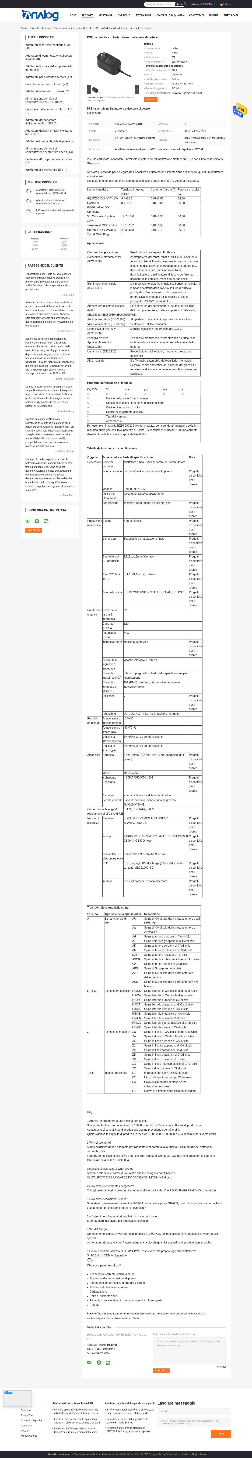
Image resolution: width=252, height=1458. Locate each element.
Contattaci (196, 15)
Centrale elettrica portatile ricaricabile (48, 159)
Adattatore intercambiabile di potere (47, 141)
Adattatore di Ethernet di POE (43, 170)
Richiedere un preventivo (201, 4)
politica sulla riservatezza (57, 1454)
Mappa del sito (29, 1435)
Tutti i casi (231, 15)
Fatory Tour (143, 15)
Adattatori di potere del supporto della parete (130, 1403)
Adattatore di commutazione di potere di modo (66, 28)
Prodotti (88, 15)
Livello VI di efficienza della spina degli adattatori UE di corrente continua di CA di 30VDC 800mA (77, 1421)
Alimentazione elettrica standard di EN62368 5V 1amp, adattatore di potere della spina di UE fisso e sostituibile (128, 1430)
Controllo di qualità (170, 15)
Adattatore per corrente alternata (45, 77)
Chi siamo (124, 15)
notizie (213, 15)
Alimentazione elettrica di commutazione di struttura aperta (46, 150)
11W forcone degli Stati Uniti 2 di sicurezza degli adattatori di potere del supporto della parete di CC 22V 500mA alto (130, 1412)
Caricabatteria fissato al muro (43, 84)
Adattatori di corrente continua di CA (48, 45)
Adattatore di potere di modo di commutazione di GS (181, 1314)
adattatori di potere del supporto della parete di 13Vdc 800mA (127, 1421)
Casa (73, 15)
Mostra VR (106, 15)
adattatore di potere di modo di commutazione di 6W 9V (113, 1318)
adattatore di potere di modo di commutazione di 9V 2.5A (129, 1314)
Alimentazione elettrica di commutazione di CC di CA (42, 100)
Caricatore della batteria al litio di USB (48, 109)
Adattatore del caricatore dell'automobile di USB (40, 121)
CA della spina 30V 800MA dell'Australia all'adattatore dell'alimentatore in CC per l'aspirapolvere (76, 1412)
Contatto (150, 99)
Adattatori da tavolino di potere (44, 91)
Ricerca (180, 4)
